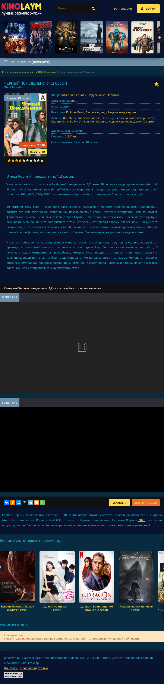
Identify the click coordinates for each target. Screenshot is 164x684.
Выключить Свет (145, 502)
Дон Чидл (69, 118)
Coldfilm (70, 136)
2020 (73, 100)
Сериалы (81, 95)
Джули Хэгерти (143, 121)
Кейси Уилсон (79, 121)
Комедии (66, 95)
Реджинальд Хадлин (122, 112)
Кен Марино (98, 121)
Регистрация (123, 8)
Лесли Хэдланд (96, 112)
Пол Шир (108, 118)
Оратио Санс (60, 121)
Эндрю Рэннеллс (89, 118)
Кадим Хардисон (120, 121)
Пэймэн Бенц (75, 112)
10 (42, 160)
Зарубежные (96, 95)
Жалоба (119, 502)
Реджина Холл (125, 118)
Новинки (113, 95)
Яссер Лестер (146, 118)
